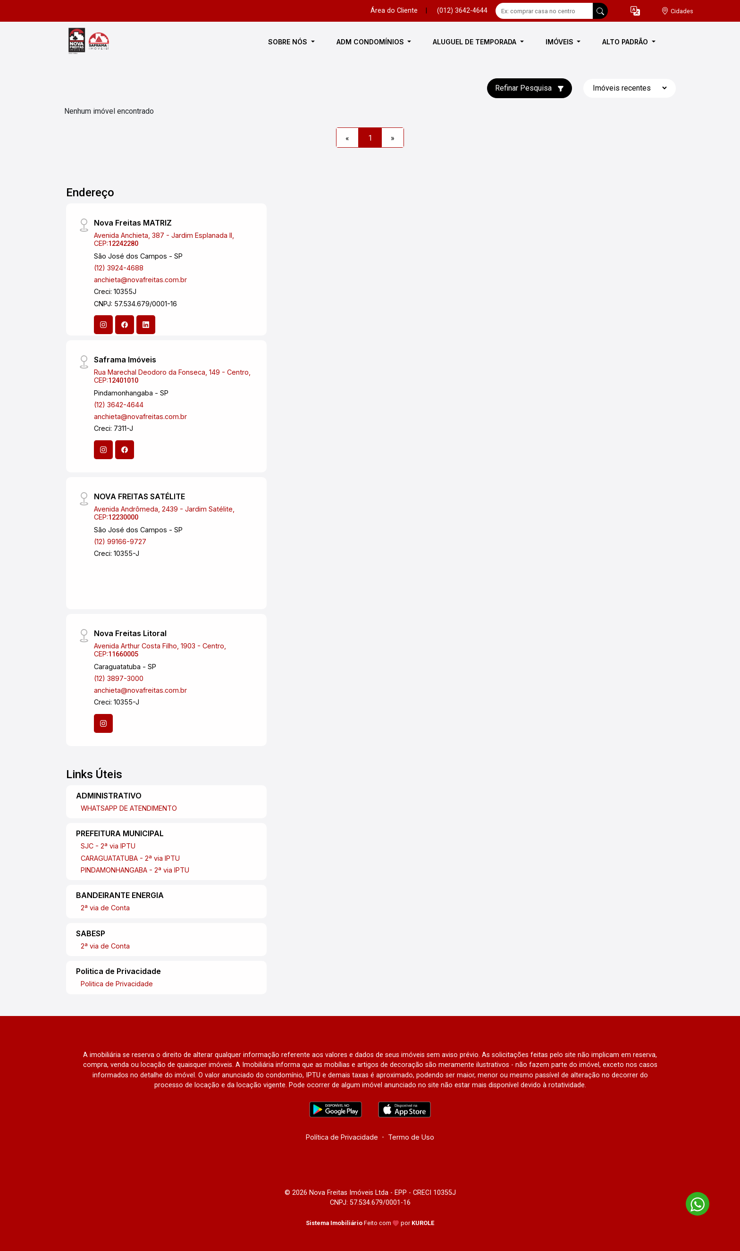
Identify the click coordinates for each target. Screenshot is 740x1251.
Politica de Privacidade (117, 984)
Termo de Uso (411, 1137)
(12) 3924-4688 (118, 268)
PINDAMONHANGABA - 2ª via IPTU (135, 870)
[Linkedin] (145, 324)
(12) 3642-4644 (118, 405)
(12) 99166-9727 (120, 541)
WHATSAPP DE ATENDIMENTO (129, 808)
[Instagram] (103, 324)
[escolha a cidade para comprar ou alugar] (677, 11)
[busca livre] (600, 11)
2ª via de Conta (105, 908)
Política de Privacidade (342, 1137)
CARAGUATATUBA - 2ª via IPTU (130, 858)
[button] (635, 11)
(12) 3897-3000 (118, 678)
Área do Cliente (394, 11)
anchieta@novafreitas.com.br (140, 280)
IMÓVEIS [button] (560, 42)
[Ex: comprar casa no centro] (544, 11)
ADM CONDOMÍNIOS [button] (371, 42)
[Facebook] (124, 324)
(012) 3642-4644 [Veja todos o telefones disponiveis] (462, 11)
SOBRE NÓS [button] (288, 42)
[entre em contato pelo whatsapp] (693, 1202)
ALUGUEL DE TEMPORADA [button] (475, 42)
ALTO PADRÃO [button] (626, 42)
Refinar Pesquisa (529, 88)
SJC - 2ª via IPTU (108, 846)
